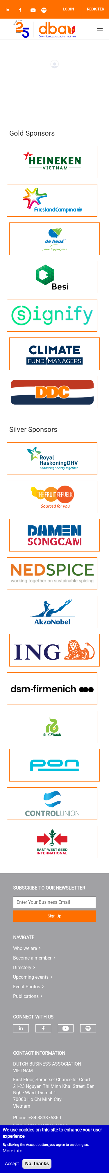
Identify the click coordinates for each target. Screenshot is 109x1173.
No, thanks (37, 1167)
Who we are (25, 948)
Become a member (32, 958)
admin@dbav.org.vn (47, 1125)
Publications (26, 996)
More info (12, 1155)
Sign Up (54, 916)
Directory (22, 967)
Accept (12, 1167)
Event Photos (26, 986)
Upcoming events (31, 977)
